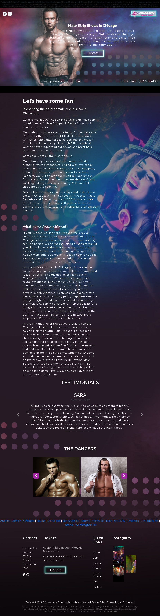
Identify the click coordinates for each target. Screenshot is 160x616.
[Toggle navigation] (154, 22)
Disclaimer (128, 602)
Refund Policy (99, 602)
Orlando (133, 521)
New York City (116, 521)
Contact (97, 587)
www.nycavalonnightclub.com (61, 81)
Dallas (41, 521)
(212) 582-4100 (148, 81)
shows (58, 195)
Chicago (29, 521)
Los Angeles (71, 521)
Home (96, 552)
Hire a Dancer (97, 575)
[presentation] (36, 476)
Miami (85, 521)
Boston (16, 521)
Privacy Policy (114, 602)
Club (95, 557)
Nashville (98, 521)
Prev (4, 47)
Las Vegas (54, 521)
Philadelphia (150, 521)
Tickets (93, 53)
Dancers (97, 562)
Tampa (68, 525)
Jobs (95, 581)
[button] (18, 414)
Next (155, 47)
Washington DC (86, 525)
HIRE (26, 289)
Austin (5, 521)
